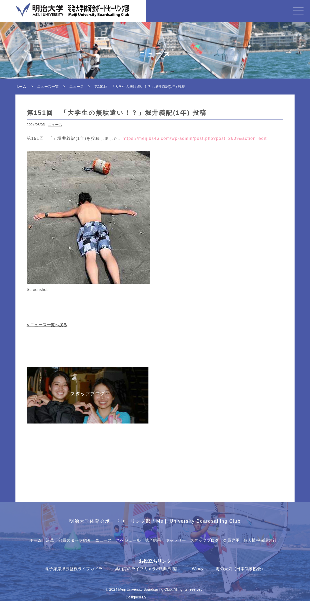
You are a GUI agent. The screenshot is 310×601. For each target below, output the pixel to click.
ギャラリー (175, 540)
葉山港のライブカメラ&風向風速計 (147, 568)
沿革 (50, 540)
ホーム (35, 540)
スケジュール (128, 540)
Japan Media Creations (165, 597)
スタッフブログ (204, 540)
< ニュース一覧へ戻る (47, 325)
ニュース (55, 125)
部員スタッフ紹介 (74, 540)
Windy (197, 568)
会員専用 (231, 540)
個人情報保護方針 (260, 540)
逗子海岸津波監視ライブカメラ (73, 568)
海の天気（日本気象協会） (240, 568)
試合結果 (153, 540)
